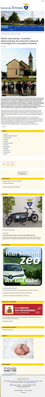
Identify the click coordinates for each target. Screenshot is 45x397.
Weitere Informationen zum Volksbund (12, 186)
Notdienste (6, 144)
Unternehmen (7, 150)
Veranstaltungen (7, 152)
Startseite (3, 32)
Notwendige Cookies (16, 385)
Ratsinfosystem (7, 146)
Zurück (3, 126)
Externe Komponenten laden (23, 386)
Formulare (6, 139)
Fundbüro (6, 141)
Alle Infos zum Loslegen (7, 321)
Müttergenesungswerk (8, 183)
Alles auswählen (28, 390)
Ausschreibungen (7, 137)
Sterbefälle (6, 148)
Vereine (5, 153)
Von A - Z (6, 133)
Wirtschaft (41, 26)
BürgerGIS (22, 173)
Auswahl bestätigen (18, 390)
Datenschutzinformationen (30, 382)
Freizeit (33, 26)
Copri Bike (6, 233)
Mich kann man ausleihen (9, 229)
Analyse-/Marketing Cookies (29, 385)
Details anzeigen (24, 387)
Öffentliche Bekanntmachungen (10, 135)
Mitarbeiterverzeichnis (8, 143)
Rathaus (18, 26)
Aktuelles (5, 26)
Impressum (23, 392)
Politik (26, 26)
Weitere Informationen (8, 329)
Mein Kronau (11, 28)
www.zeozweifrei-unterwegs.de (10, 288)
